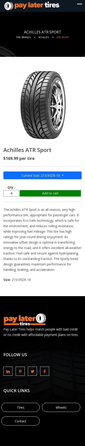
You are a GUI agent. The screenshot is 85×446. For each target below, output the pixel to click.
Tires (20, 407)
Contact (20, 421)
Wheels (61, 407)
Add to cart (50, 193)
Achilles (44, 37)
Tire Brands (23, 37)
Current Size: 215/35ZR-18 (41, 175)
